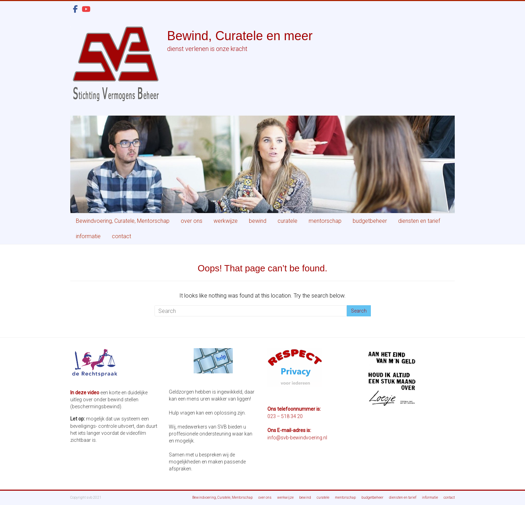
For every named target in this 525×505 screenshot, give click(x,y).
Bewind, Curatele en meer (239, 36)
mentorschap (325, 221)
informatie (88, 236)
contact (121, 236)
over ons (191, 221)
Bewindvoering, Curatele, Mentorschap (123, 221)
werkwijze (226, 221)
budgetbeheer (370, 221)
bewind (257, 221)
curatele (287, 221)
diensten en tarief (419, 221)
